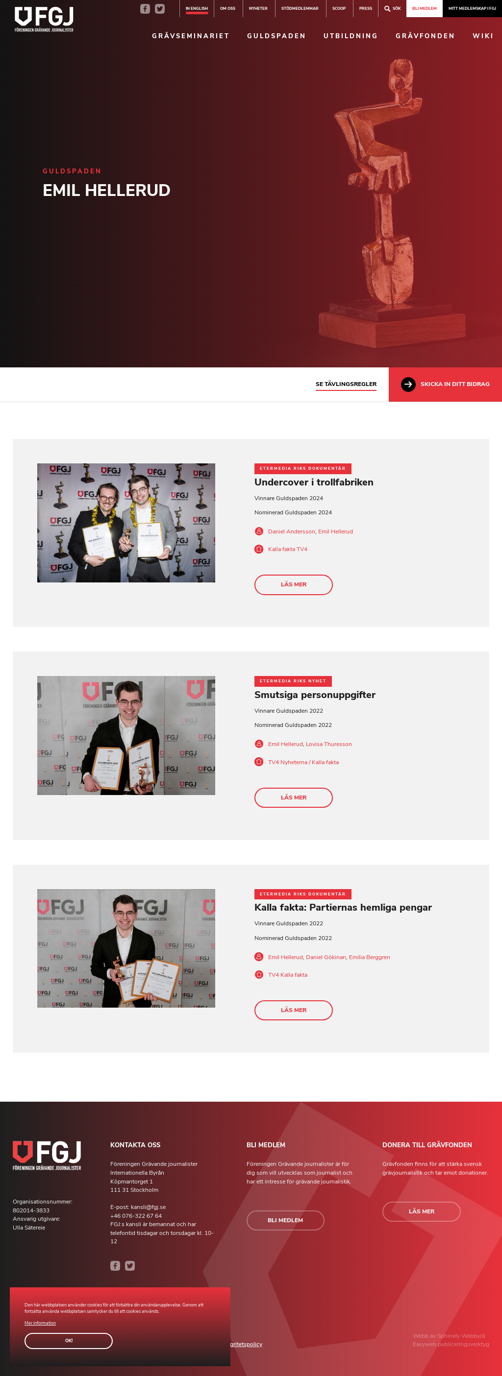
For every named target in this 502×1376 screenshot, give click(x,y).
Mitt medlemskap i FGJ (472, 8)
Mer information (40, 1323)
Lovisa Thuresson (329, 744)
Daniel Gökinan (326, 957)
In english (197, 8)
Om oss (227, 8)
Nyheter (258, 8)
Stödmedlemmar (300, 8)
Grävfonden (425, 36)
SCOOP (339, 8)
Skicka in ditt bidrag (445, 384)
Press (365, 8)
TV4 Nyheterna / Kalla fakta (303, 762)
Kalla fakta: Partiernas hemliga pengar (343, 908)
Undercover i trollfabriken (314, 482)
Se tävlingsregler (346, 384)
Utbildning (351, 36)
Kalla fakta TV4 (287, 549)
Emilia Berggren (369, 957)
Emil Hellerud (335, 531)
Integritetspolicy (241, 1345)
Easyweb (425, 1345)
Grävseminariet (191, 36)
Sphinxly (449, 1336)
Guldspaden (276, 36)
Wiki (483, 36)
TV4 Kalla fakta (287, 975)
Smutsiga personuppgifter (315, 694)
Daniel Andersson (291, 531)
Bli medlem (424, 8)
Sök (392, 8)
